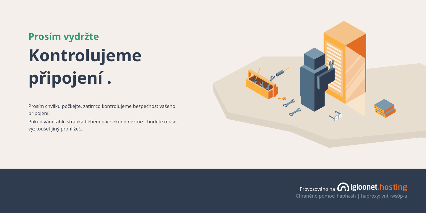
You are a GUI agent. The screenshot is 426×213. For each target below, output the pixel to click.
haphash (346, 196)
